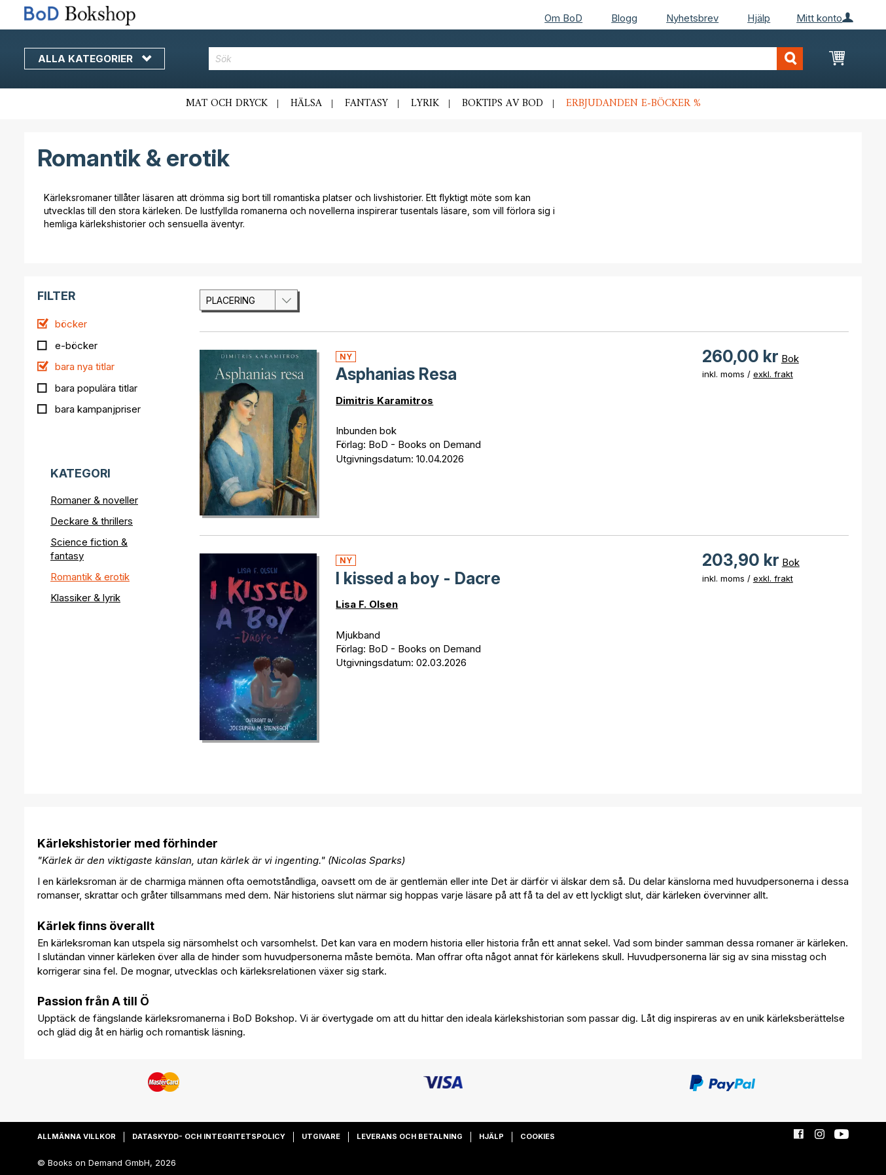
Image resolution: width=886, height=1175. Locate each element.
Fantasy (366, 103)
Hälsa (306, 103)
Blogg (624, 18)
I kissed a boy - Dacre (418, 578)
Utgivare (321, 1136)
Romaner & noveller (94, 500)
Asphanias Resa (396, 374)
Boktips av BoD (502, 103)
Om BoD (563, 18)
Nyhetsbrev (692, 18)
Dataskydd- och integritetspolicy (208, 1136)
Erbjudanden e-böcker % (633, 103)
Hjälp (758, 18)
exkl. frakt (773, 374)
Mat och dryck (227, 103)
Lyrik (425, 103)
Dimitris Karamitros (384, 400)
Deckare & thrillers (91, 521)
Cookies (537, 1136)
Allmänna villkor (76, 1136)
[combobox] (506, 58)
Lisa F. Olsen (367, 604)
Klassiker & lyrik (85, 597)
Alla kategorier (94, 58)
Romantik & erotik (90, 576)
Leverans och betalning (410, 1136)
